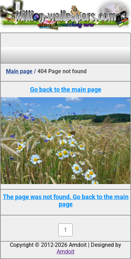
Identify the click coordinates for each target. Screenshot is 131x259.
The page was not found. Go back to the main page (66, 200)
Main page (19, 71)
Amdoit (65, 251)
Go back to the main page (65, 89)
